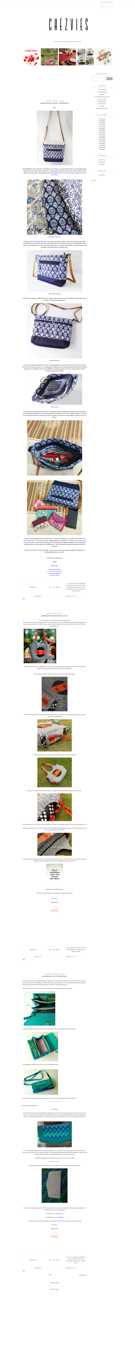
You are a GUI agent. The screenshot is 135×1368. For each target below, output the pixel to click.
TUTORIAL (102, 106)
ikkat (79, 1259)
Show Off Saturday (54, 573)
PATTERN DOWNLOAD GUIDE (101, 97)
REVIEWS (102, 94)
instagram (104, 2)
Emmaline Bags (59, 1213)
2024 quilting (102, 145)
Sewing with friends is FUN (54, 616)
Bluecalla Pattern (81, 624)
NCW (82, 1259)
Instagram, (56, 169)
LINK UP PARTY (102, 104)
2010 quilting (102, 119)
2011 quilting (102, 121)
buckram (42, 1150)
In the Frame (102, 175)
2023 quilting (102, 143)
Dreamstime (102, 164)
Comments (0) (33, 587)
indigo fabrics (77, 587)
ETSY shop (47, 622)
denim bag (71, 585)
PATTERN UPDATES (102, 92)
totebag (78, 951)
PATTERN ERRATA (102, 101)
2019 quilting (102, 136)
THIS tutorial (47, 830)
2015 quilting (102, 128)
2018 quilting (102, 134)
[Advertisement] (54, 84)
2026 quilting (102, 149)
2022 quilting (102, 141)
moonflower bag (71, 949)
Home (50, 1274)
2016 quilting (102, 130)
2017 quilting (102, 132)
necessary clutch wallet (74, 1261)
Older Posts (83, 1275)
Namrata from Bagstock (63, 981)
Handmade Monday (54, 569)
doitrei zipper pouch (80, 585)
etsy (79, 947)
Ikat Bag (56, 830)
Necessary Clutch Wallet (54, 976)
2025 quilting (102, 147)
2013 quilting (102, 124)
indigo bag (70, 587)
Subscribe (93, 180)
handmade (75, 1257)
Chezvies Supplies (58, 1217)
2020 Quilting (102, 138)
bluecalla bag (73, 947)
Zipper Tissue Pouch (76, 540)
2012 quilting (102, 123)
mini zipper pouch (80, 589)
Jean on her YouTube (65, 1158)
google (106, 2)
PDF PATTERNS (102, 90)
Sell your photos (101, 162)
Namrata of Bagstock (28, 622)
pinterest (101, 2)
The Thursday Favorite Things (54, 571)
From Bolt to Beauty (54, 575)
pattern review (76, 591)
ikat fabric (74, 1259)
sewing (74, 951)
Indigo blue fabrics (41, 241)
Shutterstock (102, 160)
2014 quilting (102, 126)
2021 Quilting (102, 140)
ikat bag (83, 947)
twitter (109, 2)
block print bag (74, 583)
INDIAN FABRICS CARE (102, 108)
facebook (112, 2)
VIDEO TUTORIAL (101, 99)
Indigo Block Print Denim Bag (54, 103)
